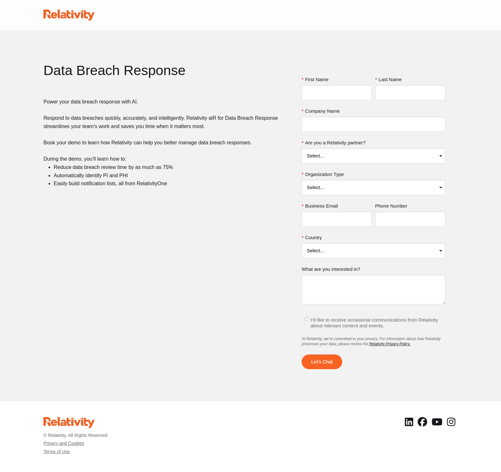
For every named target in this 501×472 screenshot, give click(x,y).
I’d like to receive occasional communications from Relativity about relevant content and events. (374, 322)
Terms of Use (56, 451)
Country (312, 237)
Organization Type (323, 174)
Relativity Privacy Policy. (389, 344)
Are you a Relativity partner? (334, 143)
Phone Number (391, 206)
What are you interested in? (331, 269)
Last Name (388, 79)
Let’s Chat (322, 361)
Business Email (320, 206)
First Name (315, 79)
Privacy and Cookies (63, 443)
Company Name (321, 111)
